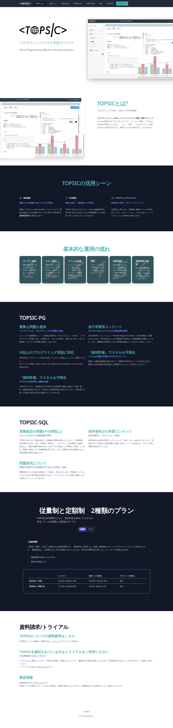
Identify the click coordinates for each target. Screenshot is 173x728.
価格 (100, 3)
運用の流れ (65, 3)
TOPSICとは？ (40, 3)
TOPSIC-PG (78, 3)
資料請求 (110, 3)
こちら (68, 357)
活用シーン (53, 3)
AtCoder (86, 712)
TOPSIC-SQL (90, 3)
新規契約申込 (122, 3)
